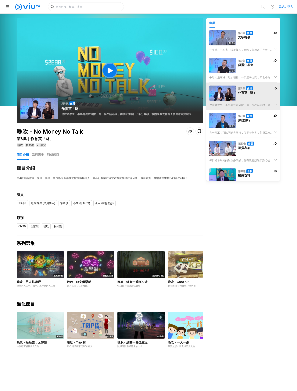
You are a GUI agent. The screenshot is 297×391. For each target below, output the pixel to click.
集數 (212, 23)
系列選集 (38, 155)
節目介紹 (23, 155)
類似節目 (53, 155)
